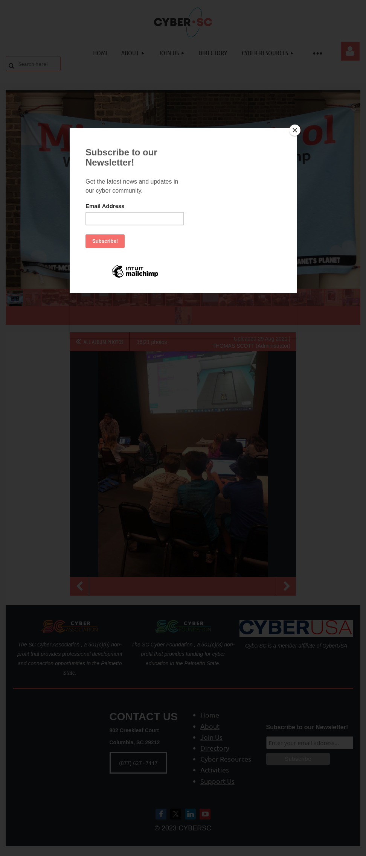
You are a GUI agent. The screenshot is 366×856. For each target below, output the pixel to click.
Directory (214, 748)
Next (286, 586)
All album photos (104, 341)
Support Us (217, 781)
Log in (350, 51)
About (210, 726)
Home (209, 715)
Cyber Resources (225, 759)
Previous (79, 586)
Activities (214, 770)
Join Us (211, 737)
